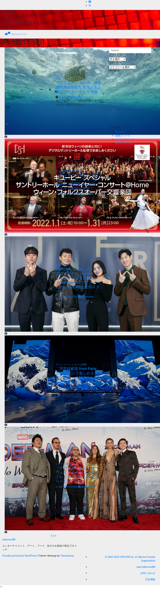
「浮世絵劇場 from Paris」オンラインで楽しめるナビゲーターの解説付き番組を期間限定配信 (78, 375)
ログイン (120, 131)
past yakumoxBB (146, 566)
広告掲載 (150, 579)
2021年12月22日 (68, 296)
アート (60, 364)
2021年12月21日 (68, 387)
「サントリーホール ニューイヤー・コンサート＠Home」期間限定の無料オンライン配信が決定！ (77, 182)
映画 (58, 78)
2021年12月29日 (68, 97)
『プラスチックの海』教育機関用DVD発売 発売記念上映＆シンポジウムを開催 (78, 87)
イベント (69, 364)
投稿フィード (122, 135)
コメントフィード (125, 139)
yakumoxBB (8, 11)
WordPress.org (123, 143)
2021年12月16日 (68, 486)
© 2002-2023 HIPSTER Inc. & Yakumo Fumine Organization (130, 558)
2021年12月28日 (68, 193)
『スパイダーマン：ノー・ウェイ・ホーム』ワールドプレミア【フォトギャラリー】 (79, 474)
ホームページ (19, 34)
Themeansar (67, 555)
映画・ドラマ (63, 264)
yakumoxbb (85, 97)
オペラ (73, 171)
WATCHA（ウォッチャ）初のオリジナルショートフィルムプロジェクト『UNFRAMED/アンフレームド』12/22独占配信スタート (78, 280)
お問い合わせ (147, 573)
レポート (61, 463)
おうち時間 (62, 171)
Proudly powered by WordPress (19, 555)
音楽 (79, 171)
